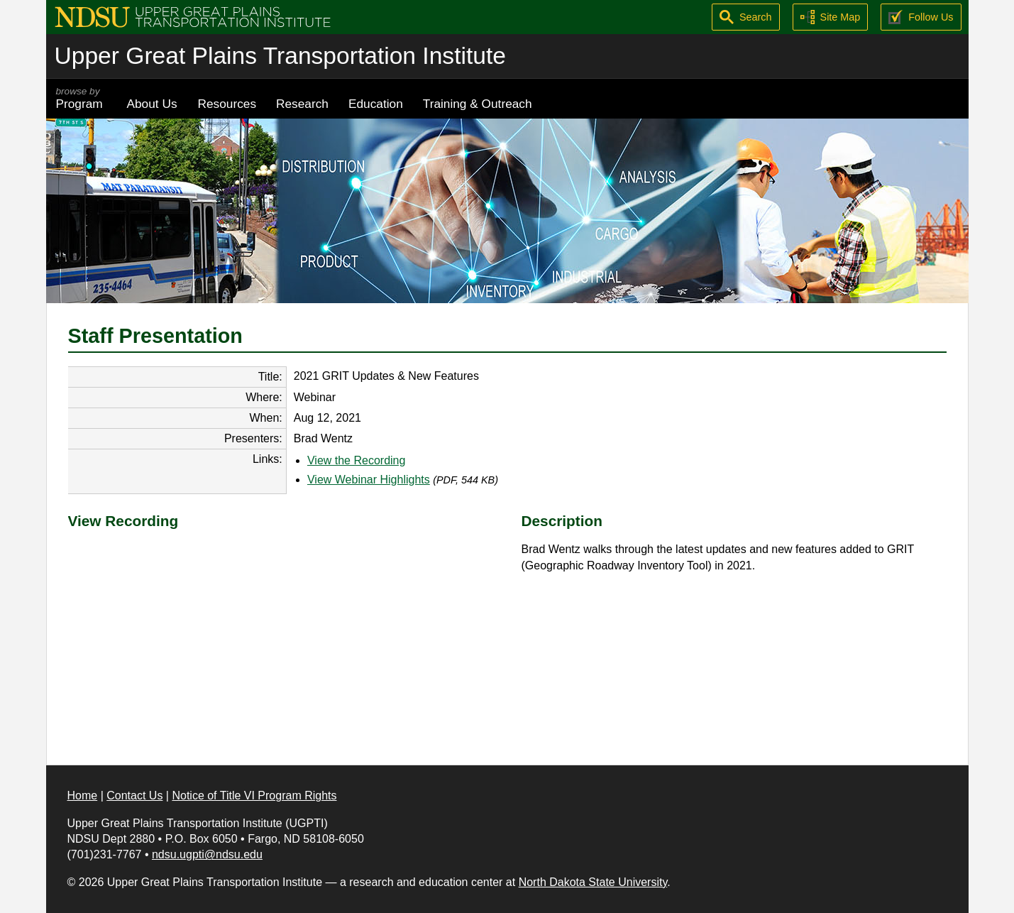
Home (82, 795)
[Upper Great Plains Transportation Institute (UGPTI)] (192, 16)
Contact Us (134, 795)
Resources (227, 104)
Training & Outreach (477, 104)
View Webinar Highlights (368, 480)
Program (81, 98)
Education (375, 104)
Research (302, 104)
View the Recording (356, 460)
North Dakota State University (593, 882)
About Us (152, 104)
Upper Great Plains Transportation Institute (280, 56)
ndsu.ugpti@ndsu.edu (207, 854)
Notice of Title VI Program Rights (254, 795)
